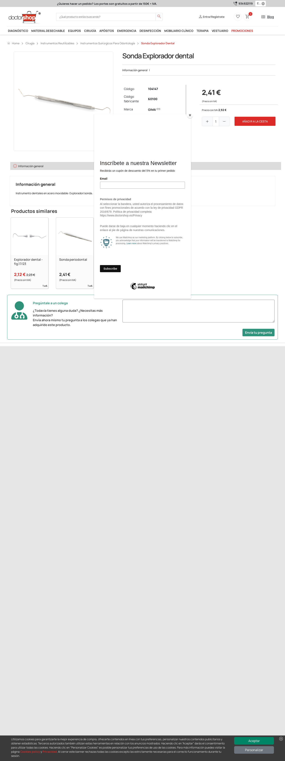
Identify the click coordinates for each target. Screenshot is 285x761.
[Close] (190, 115)
